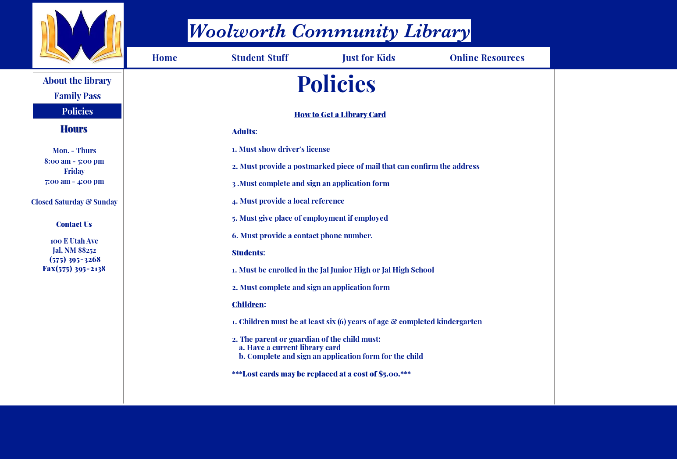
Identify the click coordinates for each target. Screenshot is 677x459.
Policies (77, 111)
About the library (77, 80)
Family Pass (77, 95)
